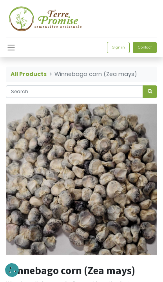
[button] (12, 270)
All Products (29, 74)
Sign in (118, 47)
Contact (145, 47)
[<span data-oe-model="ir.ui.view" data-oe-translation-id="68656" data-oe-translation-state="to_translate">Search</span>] (150, 91)
